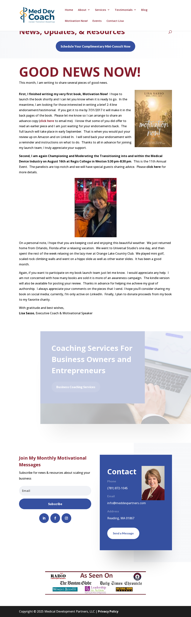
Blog (144, 10)
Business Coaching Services (76, 387)
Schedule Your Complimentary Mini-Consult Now (95, 46)
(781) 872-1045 (117, 488)
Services (100, 10)
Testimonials (124, 10)
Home (69, 10)
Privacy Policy (108, 611)
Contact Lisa (115, 21)
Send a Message (123, 533)
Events (97, 21)
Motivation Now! (76, 21)
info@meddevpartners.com (126, 503)
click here (47, 121)
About (82, 10)
